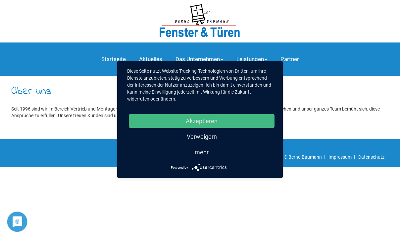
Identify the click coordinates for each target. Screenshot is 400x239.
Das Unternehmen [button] (199, 59)
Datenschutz (371, 157)
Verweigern (202, 136)
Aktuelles (150, 59)
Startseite (113, 59)
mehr (202, 152)
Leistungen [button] (251, 59)
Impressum (340, 157)
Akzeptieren (202, 121)
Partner (289, 59)
